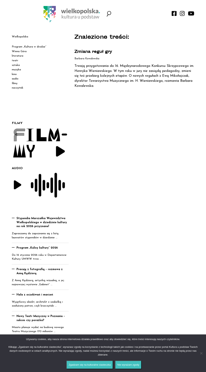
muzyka (16, 69)
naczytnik (17, 87)
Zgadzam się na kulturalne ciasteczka (90, 364)
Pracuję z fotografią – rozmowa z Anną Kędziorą (39, 271)
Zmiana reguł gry (93, 52)
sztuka (16, 65)
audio (15, 78)
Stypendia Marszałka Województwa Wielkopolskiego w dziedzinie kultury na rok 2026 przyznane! (41, 222)
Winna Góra (19, 51)
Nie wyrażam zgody (128, 364)
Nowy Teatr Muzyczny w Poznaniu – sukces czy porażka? (40, 318)
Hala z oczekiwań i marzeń (34, 294)
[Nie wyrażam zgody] (201, 353)
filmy (14, 83)
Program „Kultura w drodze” (29, 46)
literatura (17, 55)
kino (14, 74)
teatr (15, 60)
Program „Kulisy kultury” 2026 (37, 247)
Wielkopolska (20, 36)
